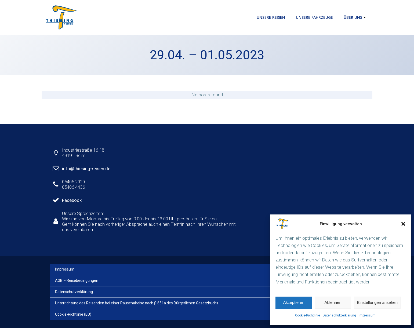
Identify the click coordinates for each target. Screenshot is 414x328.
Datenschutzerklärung (339, 315)
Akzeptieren (293, 302)
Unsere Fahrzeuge (314, 17)
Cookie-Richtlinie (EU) (73, 314)
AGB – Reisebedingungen (76, 280)
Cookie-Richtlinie (307, 315)
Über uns (355, 17)
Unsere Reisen (271, 17)
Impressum (367, 315)
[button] (403, 224)
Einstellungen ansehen (377, 302)
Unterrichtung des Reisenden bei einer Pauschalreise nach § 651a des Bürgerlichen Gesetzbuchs (136, 303)
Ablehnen (332, 302)
